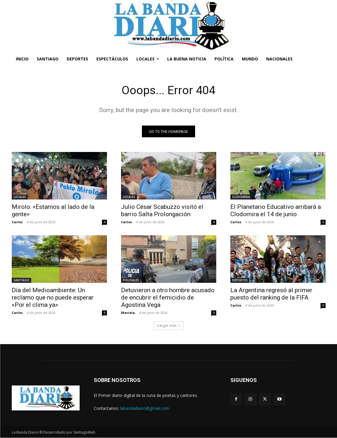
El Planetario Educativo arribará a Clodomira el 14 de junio (275, 211)
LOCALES (20, 197)
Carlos (17, 222)
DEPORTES (240, 280)
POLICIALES (131, 280)
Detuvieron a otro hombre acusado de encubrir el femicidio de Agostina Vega (167, 298)
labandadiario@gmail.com (144, 408)
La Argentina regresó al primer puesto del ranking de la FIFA (271, 294)
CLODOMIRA (241, 197)
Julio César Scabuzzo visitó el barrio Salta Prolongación (162, 211)
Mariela (128, 313)
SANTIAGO (21, 280)
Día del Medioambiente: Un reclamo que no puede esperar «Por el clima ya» (52, 298)
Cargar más (168, 325)
